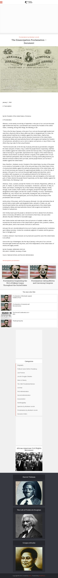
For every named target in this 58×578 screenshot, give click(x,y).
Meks (30, 575)
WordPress (42, 575)
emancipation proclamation (11, 260)
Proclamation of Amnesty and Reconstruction (21, 305)
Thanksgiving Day (18, 321)
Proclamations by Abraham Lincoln (29, 37)
